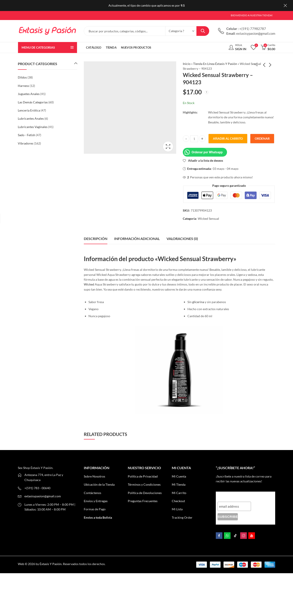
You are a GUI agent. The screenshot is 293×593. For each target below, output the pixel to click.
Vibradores (25, 143)
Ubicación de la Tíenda (99, 484)
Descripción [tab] (95, 238)
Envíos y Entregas (96, 501)
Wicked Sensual (208, 218)
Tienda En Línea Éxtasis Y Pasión (215, 64)
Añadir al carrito (228, 138)
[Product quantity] (194, 138)
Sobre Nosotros (94, 476)
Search (202, 31)
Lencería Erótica (29, 110)
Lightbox (168, 146)
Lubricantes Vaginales (33, 127)
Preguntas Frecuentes (142, 501)
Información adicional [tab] (137, 238)
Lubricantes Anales (31, 118)
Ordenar (262, 138)
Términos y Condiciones (144, 484)
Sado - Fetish (26, 135)
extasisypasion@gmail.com (42, 496)
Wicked (89, 284)
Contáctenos (92, 493)
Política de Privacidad (143, 476)
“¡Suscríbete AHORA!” (236, 496)
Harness (23, 86)
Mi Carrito (179, 493)
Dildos (22, 77)
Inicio (186, 64)
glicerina (198, 302)
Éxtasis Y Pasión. (51, 564)
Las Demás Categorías (33, 102)
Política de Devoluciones (145, 493)
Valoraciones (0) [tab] (182, 238)
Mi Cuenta (179, 476)
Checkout (178, 501)
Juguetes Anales (29, 94)
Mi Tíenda (178, 484)
